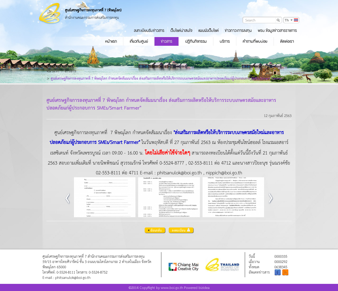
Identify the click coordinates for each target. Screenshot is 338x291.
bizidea (204, 287)
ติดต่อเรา (287, 41)
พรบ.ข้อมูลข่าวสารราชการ (277, 30)
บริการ (225, 41)
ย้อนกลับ (155, 230)
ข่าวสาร (166, 41)
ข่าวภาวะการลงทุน (238, 30)
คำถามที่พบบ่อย (255, 41)
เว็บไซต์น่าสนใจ (181, 30)
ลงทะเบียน (181, 230)
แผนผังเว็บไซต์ (208, 30)
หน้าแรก (111, 41)
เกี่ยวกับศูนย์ (139, 41)
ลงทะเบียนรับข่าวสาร (149, 30)
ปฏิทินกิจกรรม (196, 41)
